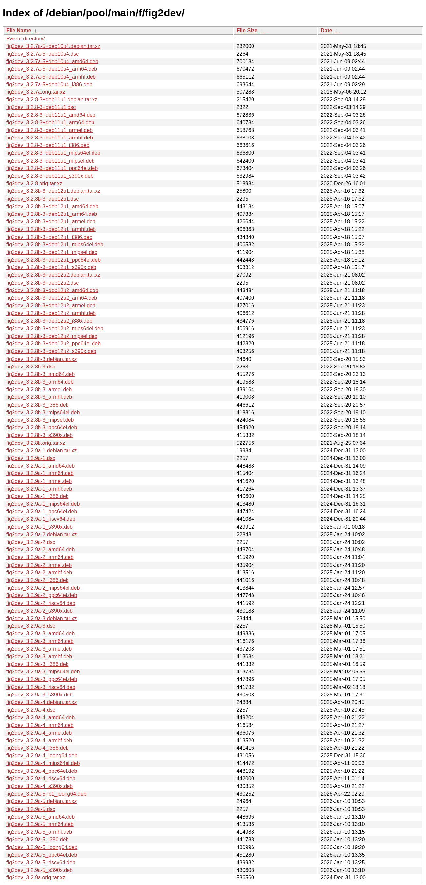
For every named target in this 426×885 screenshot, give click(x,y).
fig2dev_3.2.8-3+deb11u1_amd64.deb (50, 115)
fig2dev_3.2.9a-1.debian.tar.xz (41, 450)
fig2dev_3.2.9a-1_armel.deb (39, 481)
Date (326, 30)
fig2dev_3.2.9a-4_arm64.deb (40, 725)
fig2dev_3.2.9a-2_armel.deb (39, 565)
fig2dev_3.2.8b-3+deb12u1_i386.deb (49, 237)
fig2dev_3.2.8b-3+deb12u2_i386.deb (49, 321)
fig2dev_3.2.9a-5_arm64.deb (40, 824)
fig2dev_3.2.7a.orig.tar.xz (35, 92)
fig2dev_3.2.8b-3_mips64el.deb (43, 412)
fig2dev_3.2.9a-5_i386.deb (37, 839)
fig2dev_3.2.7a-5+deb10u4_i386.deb (49, 84)
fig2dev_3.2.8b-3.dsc (30, 366)
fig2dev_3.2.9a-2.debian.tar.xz (41, 534)
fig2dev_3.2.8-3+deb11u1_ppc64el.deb (52, 168)
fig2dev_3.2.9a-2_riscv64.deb (40, 603)
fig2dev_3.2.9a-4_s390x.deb (39, 786)
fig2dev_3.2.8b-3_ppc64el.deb (41, 427)
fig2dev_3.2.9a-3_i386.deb (37, 664)
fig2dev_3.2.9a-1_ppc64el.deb (41, 511)
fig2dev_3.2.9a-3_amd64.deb (40, 633)
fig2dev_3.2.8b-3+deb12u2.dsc (42, 283)
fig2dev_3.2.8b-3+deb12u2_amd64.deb (52, 290)
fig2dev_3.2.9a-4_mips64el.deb (43, 763)
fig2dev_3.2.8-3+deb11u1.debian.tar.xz (51, 99)
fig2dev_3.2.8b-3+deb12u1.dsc (42, 199)
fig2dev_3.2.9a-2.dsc (30, 542)
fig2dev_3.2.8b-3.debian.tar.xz (41, 359)
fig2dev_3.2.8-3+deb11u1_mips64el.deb (53, 153)
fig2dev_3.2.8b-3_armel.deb (39, 389)
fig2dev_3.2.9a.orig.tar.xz (35, 877)
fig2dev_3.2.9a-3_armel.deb (39, 649)
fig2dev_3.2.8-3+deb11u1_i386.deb (47, 145)
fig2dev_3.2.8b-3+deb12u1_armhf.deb (51, 229)
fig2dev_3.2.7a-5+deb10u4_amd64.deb (52, 61)
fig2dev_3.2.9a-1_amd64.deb (40, 465)
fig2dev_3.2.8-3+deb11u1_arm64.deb (50, 122)
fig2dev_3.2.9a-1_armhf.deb (39, 489)
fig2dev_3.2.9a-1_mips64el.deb (43, 504)
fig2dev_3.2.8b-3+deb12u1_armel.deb (50, 221)
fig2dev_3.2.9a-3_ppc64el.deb (41, 679)
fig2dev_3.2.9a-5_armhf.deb (39, 832)
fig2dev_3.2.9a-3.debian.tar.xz (41, 618)
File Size (246, 30)
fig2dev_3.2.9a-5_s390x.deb (39, 870)
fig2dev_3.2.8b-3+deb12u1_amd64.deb (52, 206)
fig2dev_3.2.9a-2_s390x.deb (39, 611)
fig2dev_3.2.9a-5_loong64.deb (41, 847)
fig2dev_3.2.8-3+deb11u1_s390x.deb (49, 176)
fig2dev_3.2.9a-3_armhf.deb (39, 656)
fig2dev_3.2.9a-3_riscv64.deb (40, 687)
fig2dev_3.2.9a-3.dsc (30, 626)
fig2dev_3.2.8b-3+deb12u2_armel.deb (50, 305)
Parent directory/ (25, 38)
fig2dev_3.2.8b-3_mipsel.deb (40, 420)
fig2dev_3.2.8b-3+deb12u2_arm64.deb (51, 298)
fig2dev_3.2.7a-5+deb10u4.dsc (42, 54)
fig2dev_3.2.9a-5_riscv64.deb (40, 862)
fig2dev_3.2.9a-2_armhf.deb (39, 572)
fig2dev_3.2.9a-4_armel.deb (39, 733)
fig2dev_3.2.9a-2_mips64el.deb (43, 588)
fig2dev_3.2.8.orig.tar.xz (34, 183)
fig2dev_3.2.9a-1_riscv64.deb (40, 519)
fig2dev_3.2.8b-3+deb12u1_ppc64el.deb (53, 260)
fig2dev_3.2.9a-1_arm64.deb (40, 473)
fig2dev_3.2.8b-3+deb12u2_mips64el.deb (54, 328)
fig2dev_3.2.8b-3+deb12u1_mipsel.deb (51, 252)
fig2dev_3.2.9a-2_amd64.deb (40, 549)
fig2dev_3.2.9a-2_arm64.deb (40, 557)
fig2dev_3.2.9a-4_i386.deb (37, 748)
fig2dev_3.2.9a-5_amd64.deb (40, 817)
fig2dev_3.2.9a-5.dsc (30, 809)
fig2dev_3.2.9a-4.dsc (30, 710)
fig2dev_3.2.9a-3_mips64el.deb (43, 671)
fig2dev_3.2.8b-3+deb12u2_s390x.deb (51, 351)
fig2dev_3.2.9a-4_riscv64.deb (40, 778)
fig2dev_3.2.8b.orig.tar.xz (35, 443)
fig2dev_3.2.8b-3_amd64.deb (40, 374)
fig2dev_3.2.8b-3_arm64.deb (40, 382)
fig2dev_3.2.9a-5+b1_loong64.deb (46, 793)
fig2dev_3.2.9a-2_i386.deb (37, 580)
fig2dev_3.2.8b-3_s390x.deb (39, 435)
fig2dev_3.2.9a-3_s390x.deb (39, 694)
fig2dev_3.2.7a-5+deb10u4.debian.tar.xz (53, 46)
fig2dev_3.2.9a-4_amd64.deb (40, 717)
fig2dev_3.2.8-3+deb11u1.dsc (41, 107)
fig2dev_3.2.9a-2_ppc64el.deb (41, 595)
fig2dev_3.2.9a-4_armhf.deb (39, 740)
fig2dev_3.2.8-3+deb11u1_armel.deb (49, 130)
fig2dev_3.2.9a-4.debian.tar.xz (41, 702)
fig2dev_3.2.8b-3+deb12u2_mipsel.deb (51, 336)
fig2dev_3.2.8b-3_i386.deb (37, 405)
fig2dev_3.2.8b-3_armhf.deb (39, 397)
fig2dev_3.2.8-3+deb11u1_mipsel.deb (50, 161)
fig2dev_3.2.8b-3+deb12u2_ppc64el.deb (53, 343)
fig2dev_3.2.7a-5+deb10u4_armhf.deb (51, 77)
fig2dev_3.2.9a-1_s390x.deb (39, 527)
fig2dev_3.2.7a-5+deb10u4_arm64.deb (51, 69)
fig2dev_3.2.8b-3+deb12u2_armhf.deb (51, 313)
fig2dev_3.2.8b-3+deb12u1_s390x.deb (51, 267)
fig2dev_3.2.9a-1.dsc (30, 458)
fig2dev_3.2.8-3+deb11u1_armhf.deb (49, 137)
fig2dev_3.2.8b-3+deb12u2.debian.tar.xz (53, 275)
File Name (18, 30)
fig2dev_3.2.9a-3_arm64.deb (40, 641)
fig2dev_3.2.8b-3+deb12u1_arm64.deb (51, 214)
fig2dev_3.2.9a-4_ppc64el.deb (41, 771)
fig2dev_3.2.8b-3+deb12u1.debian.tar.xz (53, 191)
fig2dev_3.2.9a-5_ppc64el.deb (41, 855)
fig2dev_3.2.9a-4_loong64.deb (41, 755)
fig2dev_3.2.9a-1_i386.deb (37, 496)
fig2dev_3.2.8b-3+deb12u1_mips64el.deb (54, 244)
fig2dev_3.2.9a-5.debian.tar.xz (41, 801)
